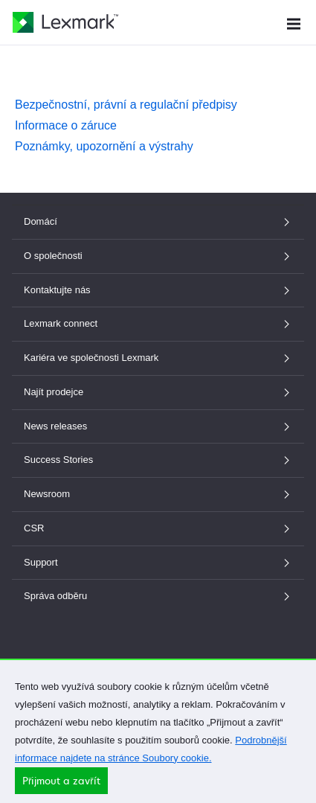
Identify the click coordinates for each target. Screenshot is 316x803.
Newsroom (158, 493)
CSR (158, 528)
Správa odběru (158, 595)
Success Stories (158, 459)
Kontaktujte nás (158, 289)
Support (158, 562)
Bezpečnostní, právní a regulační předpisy (126, 104)
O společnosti (158, 255)
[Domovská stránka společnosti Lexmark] (65, 22)
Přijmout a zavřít (61, 786)
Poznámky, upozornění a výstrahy (104, 146)
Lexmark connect (158, 323)
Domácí (158, 221)
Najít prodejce (158, 391)
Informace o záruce (66, 125)
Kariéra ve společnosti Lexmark (158, 357)
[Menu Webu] (293, 21)
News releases (158, 426)
